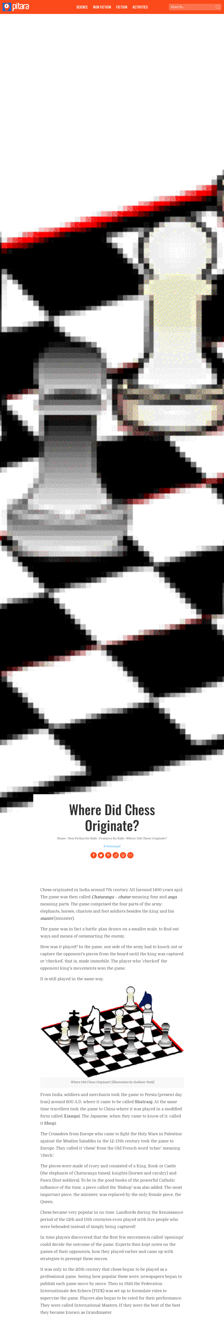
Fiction (121, 7)
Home (61, 838)
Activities (140, 7)
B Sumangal (112, 846)
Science (82, 7)
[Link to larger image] (112, 1031)
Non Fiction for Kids (82, 838)
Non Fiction (102, 7)
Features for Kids (111, 838)
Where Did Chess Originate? (146, 838)
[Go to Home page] (15, 7)
